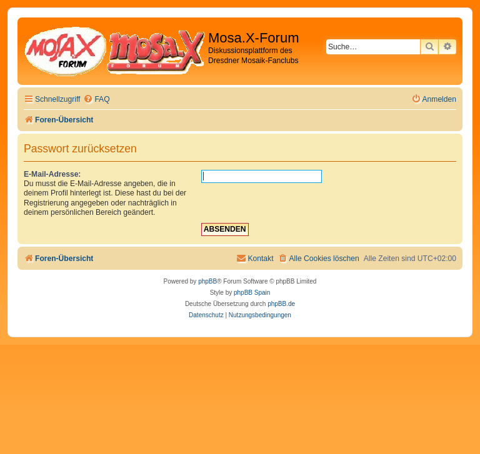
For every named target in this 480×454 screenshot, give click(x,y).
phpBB (207, 281)
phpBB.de (281, 303)
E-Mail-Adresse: (52, 174)
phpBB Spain (252, 292)
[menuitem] (96, 99)
